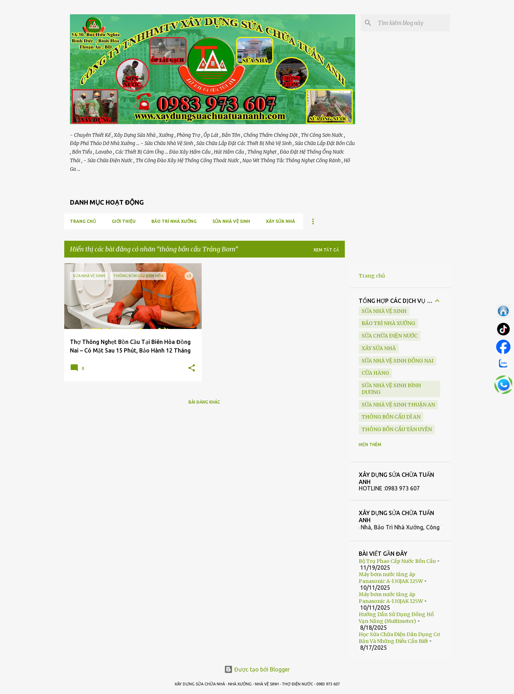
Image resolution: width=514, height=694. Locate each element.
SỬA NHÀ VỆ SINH (231, 221)
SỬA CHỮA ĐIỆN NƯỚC (390, 336)
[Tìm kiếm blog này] (412, 22)
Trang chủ (83, 221)
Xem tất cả (326, 250)
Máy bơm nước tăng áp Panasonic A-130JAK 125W (391, 577)
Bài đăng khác (204, 402)
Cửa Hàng (375, 373)
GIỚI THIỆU (124, 221)
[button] (191, 368)
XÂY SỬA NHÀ (280, 221)
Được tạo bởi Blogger (257, 669)
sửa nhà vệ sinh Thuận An (398, 404)
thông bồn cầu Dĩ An (391, 417)
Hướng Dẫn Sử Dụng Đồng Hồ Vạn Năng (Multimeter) (396, 617)
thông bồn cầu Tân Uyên (397, 429)
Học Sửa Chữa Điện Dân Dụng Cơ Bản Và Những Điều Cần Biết (399, 637)
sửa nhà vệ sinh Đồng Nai (397, 361)
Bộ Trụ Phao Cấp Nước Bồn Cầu (397, 561)
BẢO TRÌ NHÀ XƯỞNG (174, 221)
